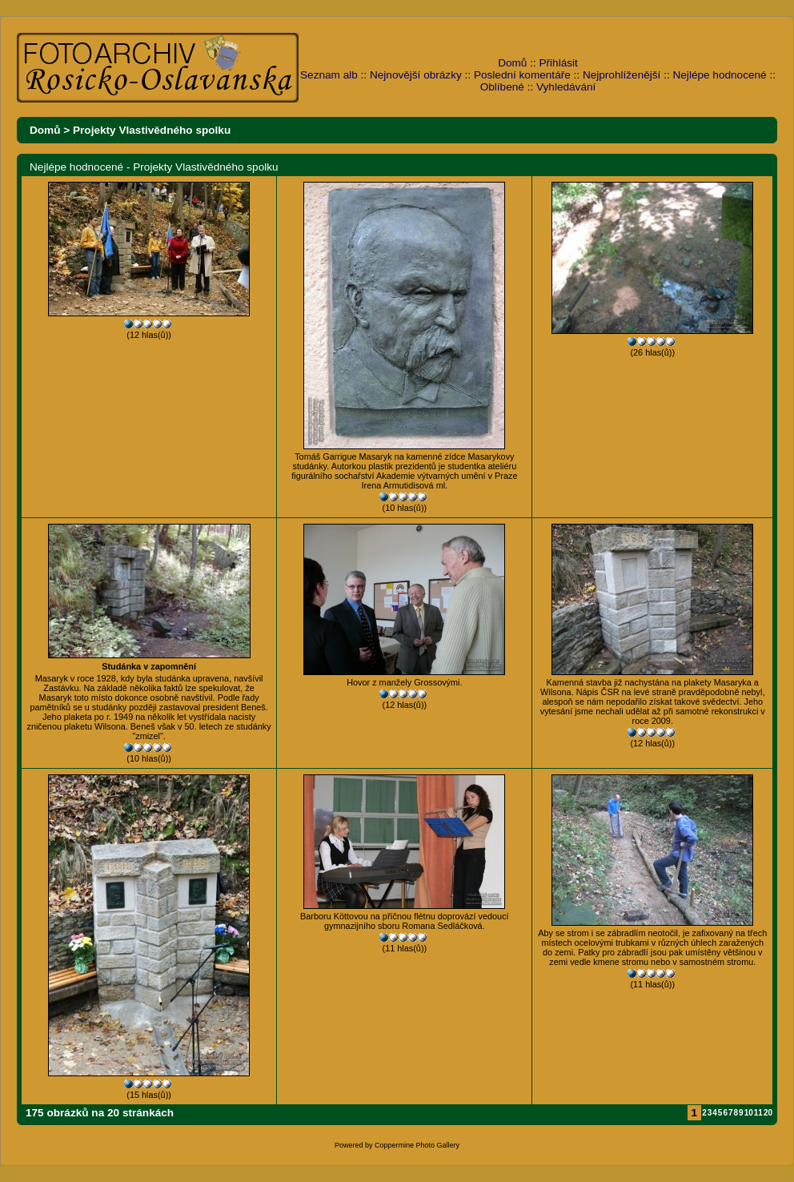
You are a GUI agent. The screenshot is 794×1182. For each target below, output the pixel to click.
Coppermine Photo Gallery (417, 1145)
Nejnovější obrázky (416, 75)
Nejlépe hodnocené (719, 75)
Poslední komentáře (522, 75)
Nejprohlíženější (621, 75)
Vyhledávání (566, 87)
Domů (512, 63)
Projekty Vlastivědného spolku (152, 130)
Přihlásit (558, 63)
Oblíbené (502, 87)
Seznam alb (329, 75)
